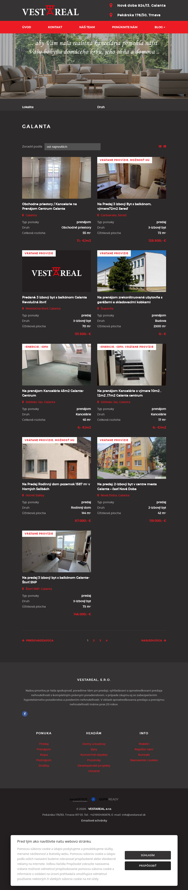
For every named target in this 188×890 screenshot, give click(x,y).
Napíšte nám (144, 808)
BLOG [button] (159, 27)
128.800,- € (157, 300)
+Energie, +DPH (36, 406)
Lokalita (27, 107)
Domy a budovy (93, 803)
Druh (101, 107)
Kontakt (55, 27)
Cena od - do (106, 124)
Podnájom (102, 144)
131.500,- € (83, 393)
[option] (94, 66)
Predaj (33, 144)
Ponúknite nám (125, 27)
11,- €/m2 (84, 300)
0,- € (162, 393)
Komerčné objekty (94, 814)
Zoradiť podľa (32, 205)
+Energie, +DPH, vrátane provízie (127, 406)
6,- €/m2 (84, 486)
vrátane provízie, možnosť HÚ (125, 219)
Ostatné (94, 830)
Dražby (44, 825)
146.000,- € (82, 673)
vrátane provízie (39, 312)
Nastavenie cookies (144, 819)
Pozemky (94, 819)
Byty (94, 808)
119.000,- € (157, 580)
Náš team (87, 27)
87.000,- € (83, 580)
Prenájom (57, 144)
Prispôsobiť (147, 865)
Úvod (26, 27)
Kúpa (80, 144)
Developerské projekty (94, 825)
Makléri (144, 803)
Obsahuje (29, 124)
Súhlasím (148, 855)
